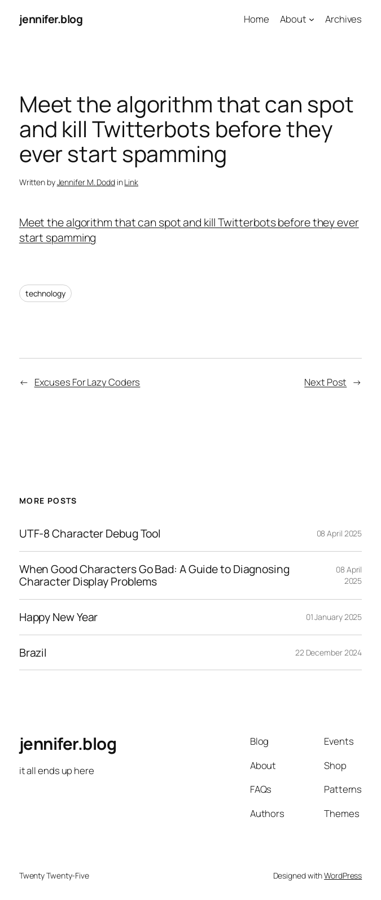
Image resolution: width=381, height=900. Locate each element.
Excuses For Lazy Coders (87, 381)
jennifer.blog (51, 19)
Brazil (33, 652)
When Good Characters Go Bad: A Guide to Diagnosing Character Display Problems (154, 575)
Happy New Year (58, 617)
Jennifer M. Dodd (86, 182)
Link (131, 182)
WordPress (343, 875)
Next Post (325, 381)
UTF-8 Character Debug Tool (90, 533)
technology (45, 293)
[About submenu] (311, 19)
